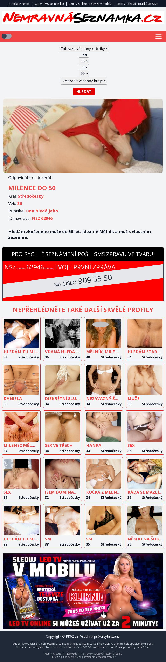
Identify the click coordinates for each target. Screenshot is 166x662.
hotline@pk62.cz (72, 657)
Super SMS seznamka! (49, 4)
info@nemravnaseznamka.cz (100, 657)
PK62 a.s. (55, 657)
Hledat (83, 91)
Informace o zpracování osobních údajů (101, 653)
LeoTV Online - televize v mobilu (90, 4)
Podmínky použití (53, 653)
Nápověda (71, 653)
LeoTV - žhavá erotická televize (137, 4)
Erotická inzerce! (18, 4)
